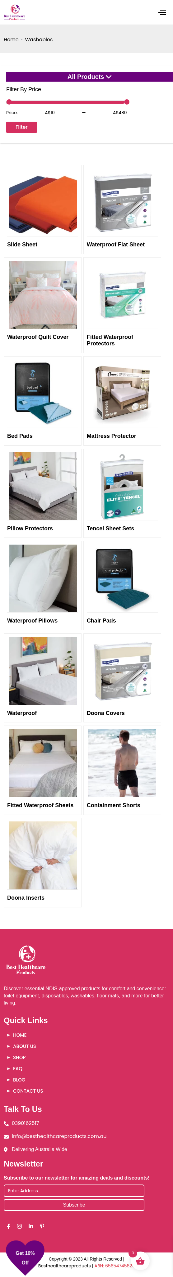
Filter (22, 127)
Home (11, 39)
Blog (19, 1080)
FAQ (17, 1068)
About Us (24, 1046)
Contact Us (28, 1091)
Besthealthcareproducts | (66, 1266)
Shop (19, 1057)
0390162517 (25, 1123)
